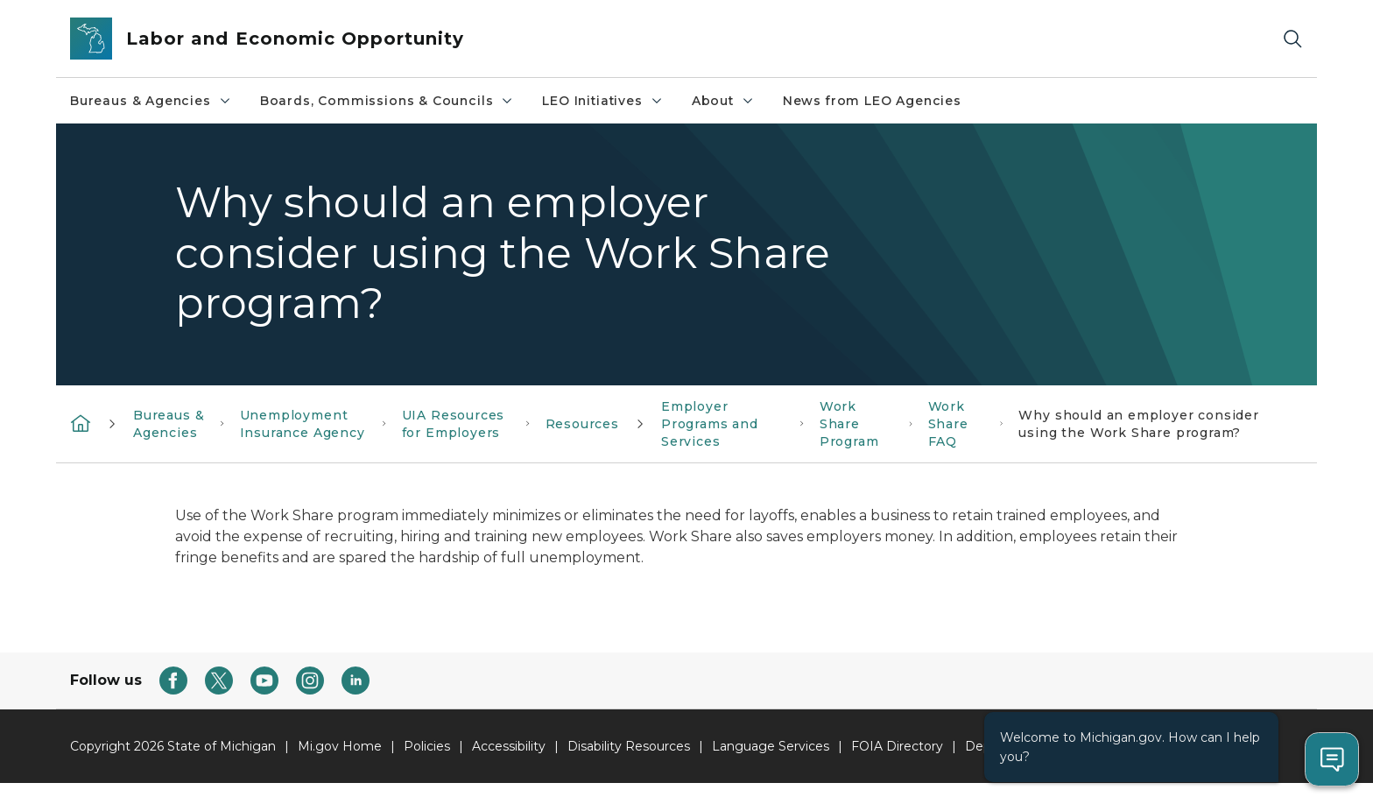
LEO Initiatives (602, 101)
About (723, 101)
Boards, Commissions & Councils (387, 101)
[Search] (1292, 39)
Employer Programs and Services (709, 423)
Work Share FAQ (948, 423)
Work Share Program (849, 423)
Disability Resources (628, 746)
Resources (582, 424)
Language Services (770, 746)
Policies (427, 746)
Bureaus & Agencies (151, 101)
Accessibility (509, 746)
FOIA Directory (897, 746)
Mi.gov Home (340, 746)
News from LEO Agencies (872, 101)
